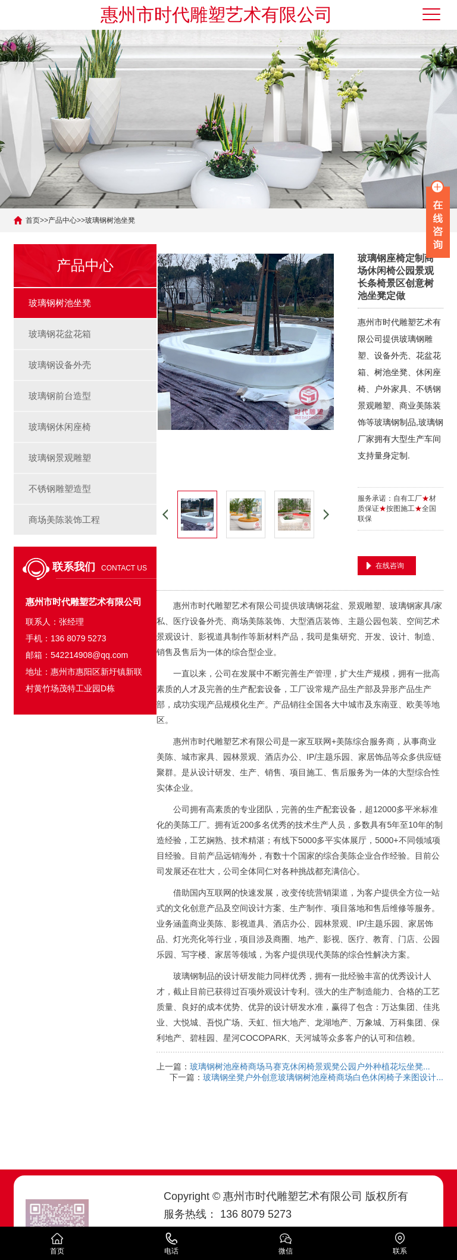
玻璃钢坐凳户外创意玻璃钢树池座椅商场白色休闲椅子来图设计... (323, 1077)
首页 (33, 220)
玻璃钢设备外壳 (60, 365)
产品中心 (62, 220)
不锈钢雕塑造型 (60, 489)
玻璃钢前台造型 (60, 396)
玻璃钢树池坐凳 (110, 220)
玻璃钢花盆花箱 (60, 334)
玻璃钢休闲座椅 (60, 427)
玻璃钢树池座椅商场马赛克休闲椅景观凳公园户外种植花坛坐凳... (310, 1066)
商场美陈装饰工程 (64, 519)
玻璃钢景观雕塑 (60, 458)
